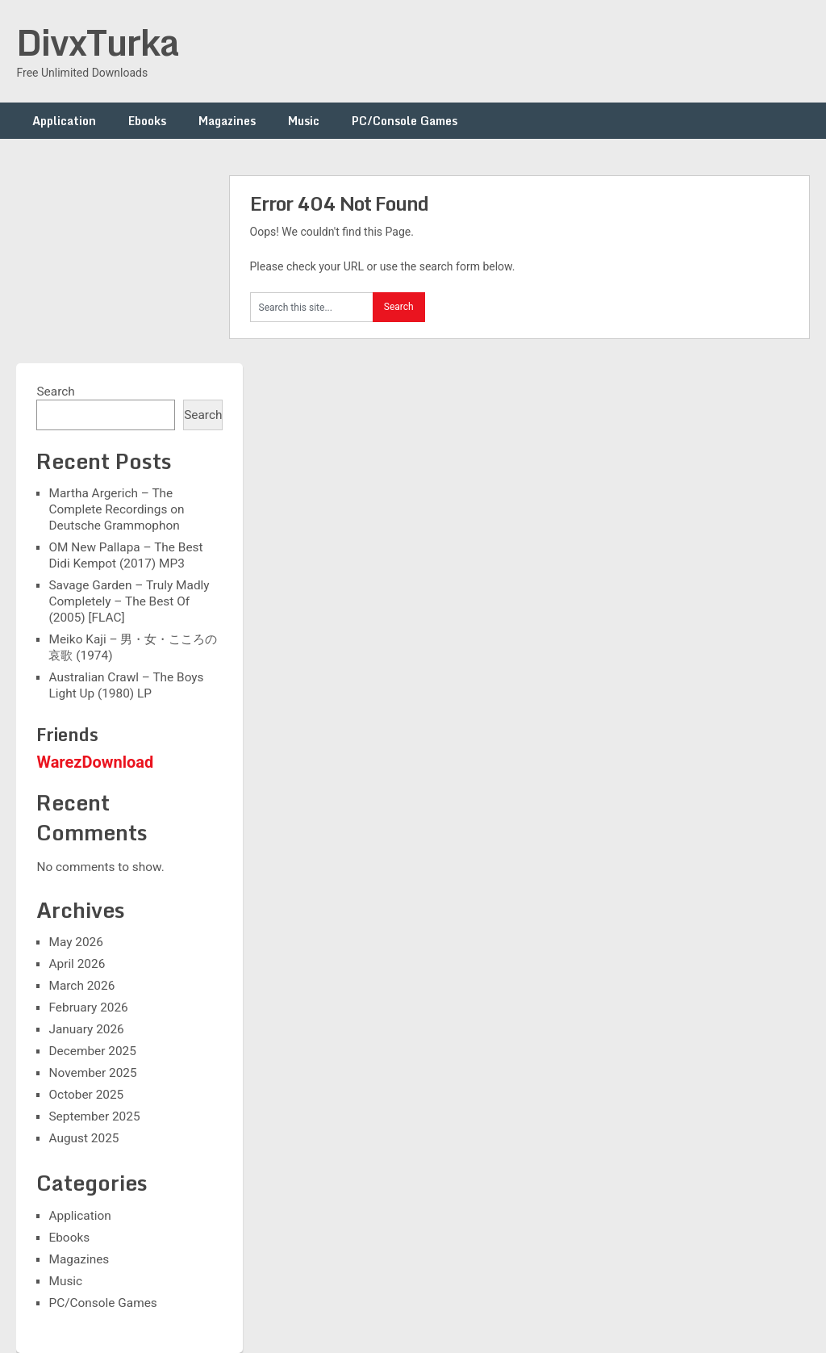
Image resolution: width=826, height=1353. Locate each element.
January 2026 (85, 1029)
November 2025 (92, 1073)
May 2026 (75, 942)
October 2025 (85, 1094)
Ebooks (147, 120)
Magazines (227, 120)
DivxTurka (97, 42)
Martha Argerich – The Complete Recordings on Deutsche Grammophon (116, 509)
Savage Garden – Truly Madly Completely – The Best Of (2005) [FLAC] (128, 601)
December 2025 (92, 1051)
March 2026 (81, 985)
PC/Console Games (404, 120)
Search (55, 391)
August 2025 (83, 1138)
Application (64, 120)
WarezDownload (94, 762)
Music (303, 120)
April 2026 (76, 964)
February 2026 (87, 1007)
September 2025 (94, 1116)
